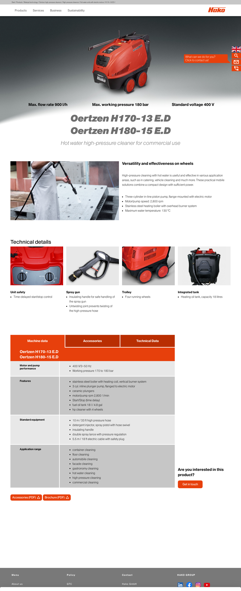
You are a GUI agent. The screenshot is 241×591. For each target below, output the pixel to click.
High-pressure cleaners (71, 2)
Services (38, 10)
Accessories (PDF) (24, 498)
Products (19, 2)
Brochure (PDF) (55, 498)
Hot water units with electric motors (92, 2)
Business (55, 10)
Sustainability (76, 10)
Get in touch (190, 484)
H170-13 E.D (109, 2)
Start (13, 2)
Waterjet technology (31, 2)
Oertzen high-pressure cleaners (50, 2)
